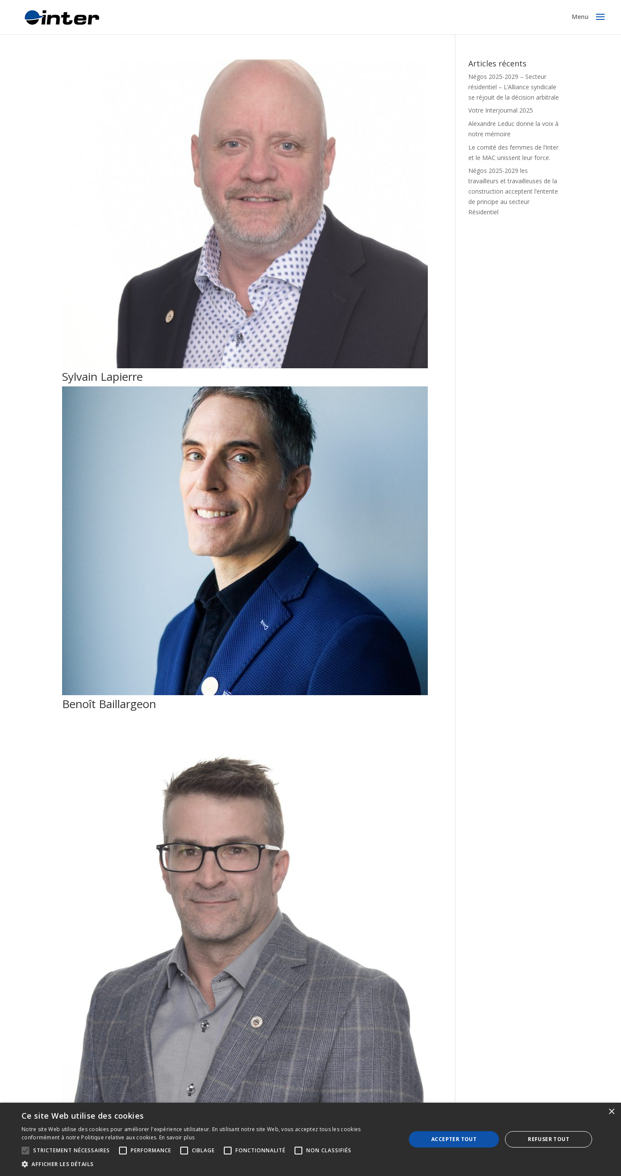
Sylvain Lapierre (102, 376)
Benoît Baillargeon (109, 704)
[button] (208, 1164)
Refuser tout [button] (548, 1139)
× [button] (611, 1112)
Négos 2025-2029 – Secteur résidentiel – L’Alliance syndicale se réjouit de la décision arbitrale (513, 86)
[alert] (310, 1139)
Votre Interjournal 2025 (500, 110)
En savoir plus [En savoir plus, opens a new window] (176, 1137)
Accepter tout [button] (454, 1139)
